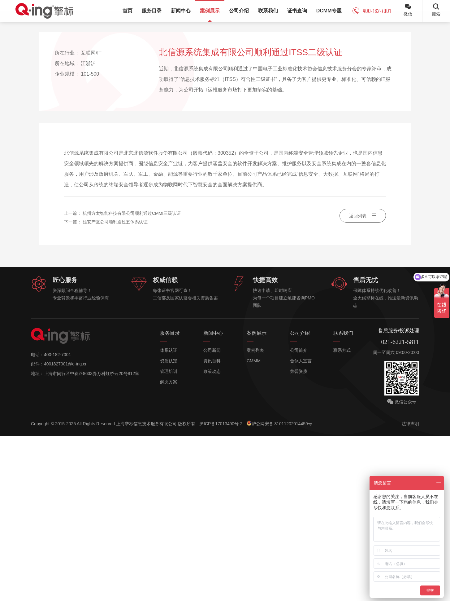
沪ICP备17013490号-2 (221, 588)
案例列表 (255, 515)
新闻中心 (213, 498)
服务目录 (170, 498)
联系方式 (342, 515)
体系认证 (168, 515)
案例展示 (256, 498)
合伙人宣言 (301, 526)
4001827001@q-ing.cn (66, 529)
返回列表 (362, 381)
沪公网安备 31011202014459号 (280, 588)
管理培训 (168, 536)
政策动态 (212, 536)
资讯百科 (212, 526)
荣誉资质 (298, 536)
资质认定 (168, 526)
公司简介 (298, 515)
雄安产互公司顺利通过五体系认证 (115, 387)
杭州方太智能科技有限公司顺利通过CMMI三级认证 (132, 378)
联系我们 (343, 498)
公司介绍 (300, 498)
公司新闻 (212, 515)
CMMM (254, 526)
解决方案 (168, 547)
